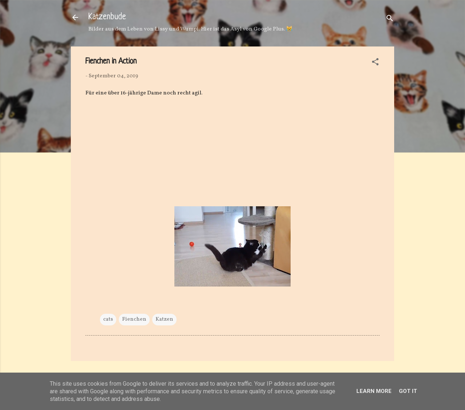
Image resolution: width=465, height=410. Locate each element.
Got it (408, 391)
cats (108, 319)
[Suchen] (389, 20)
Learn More (374, 391)
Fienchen (134, 319)
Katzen (164, 319)
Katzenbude (107, 17)
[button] (375, 63)
